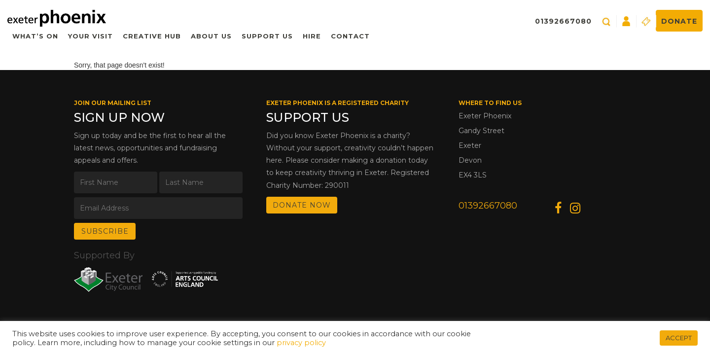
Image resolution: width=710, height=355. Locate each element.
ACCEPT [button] (679, 338)
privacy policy (301, 342)
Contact (350, 36)
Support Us (267, 36)
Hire (312, 36)
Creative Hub (152, 36)
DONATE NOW (302, 205)
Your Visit (90, 36)
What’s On (35, 36)
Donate (679, 21)
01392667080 (563, 21)
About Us (211, 36)
